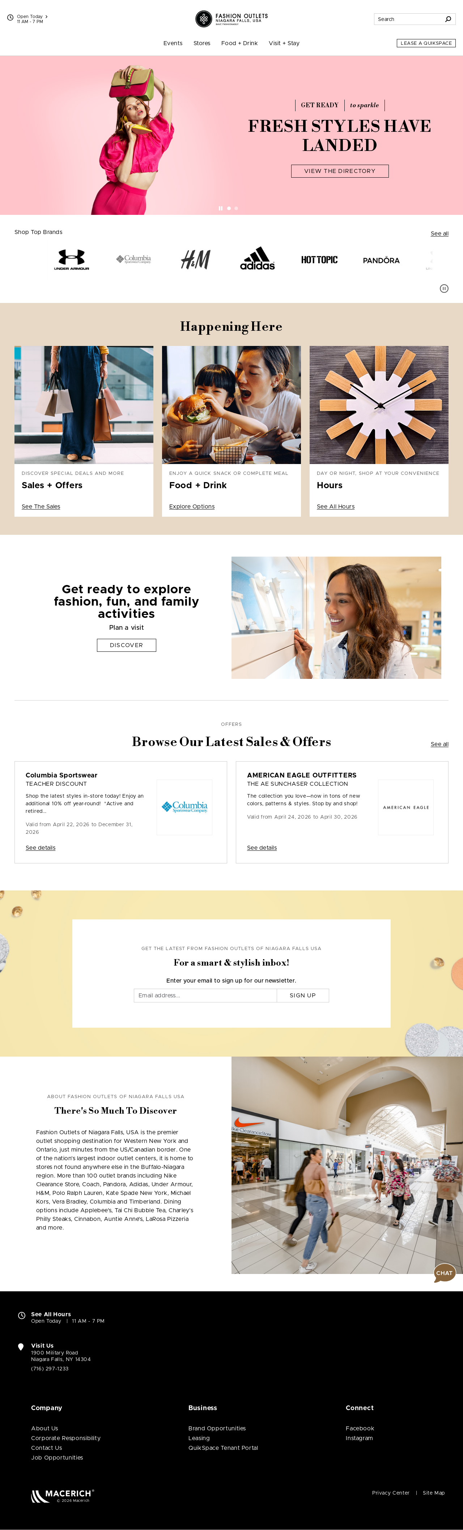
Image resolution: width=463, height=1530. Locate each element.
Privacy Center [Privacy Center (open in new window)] (391, 1493)
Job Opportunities (57, 1458)
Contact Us (46, 1448)
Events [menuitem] (173, 43)
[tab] (229, 208)
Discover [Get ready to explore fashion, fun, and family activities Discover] (126, 645)
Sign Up (303, 995)
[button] (445, 1273)
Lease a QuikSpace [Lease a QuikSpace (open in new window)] (426, 43)
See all (440, 234)
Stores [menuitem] (202, 43)
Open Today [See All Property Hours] (32, 16)
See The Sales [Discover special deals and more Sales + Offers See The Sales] (41, 507)
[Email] (205, 995)
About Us (44, 1428)
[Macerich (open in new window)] (62, 1496)
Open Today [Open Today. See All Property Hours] (46, 1321)
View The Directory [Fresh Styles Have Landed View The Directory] (340, 171)
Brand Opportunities (217, 1428)
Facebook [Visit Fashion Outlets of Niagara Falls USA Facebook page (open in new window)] (360, 1428)
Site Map (434, 1493)
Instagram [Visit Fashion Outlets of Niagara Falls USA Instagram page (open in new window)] (359, 1438)
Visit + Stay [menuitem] (284, 43)
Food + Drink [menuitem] (239, 43)
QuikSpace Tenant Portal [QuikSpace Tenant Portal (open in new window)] (223, 1448)
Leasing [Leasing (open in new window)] (199, 1438)
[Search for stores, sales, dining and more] (407, 19)
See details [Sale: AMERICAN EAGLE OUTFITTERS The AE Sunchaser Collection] (262, 848)
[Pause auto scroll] (444, 288)
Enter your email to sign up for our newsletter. (231, 981)
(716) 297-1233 (50, 1368)
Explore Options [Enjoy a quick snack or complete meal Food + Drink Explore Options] (191, 507)
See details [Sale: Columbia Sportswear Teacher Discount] (40, 848)
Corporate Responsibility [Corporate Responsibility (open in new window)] (66, 1438)
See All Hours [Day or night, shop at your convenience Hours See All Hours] (335, 507)
